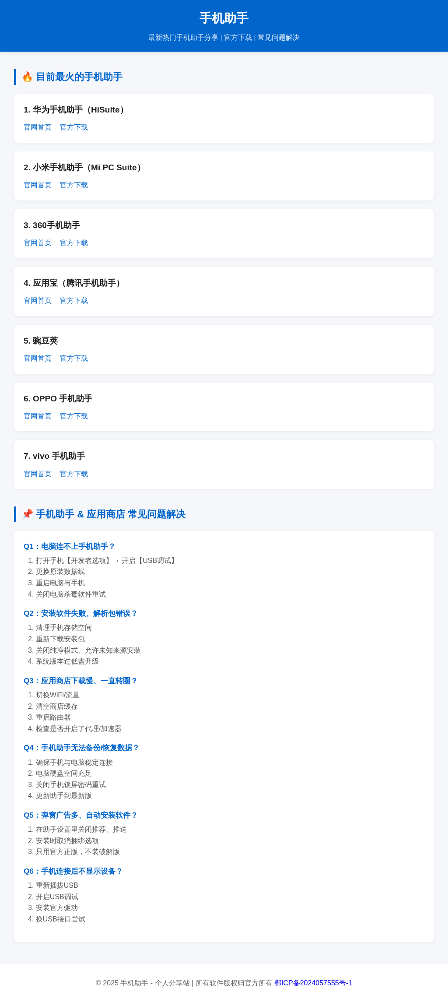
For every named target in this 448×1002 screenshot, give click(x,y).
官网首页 (38, 127)
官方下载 (74, 127)
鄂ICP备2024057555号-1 (313, 983)
